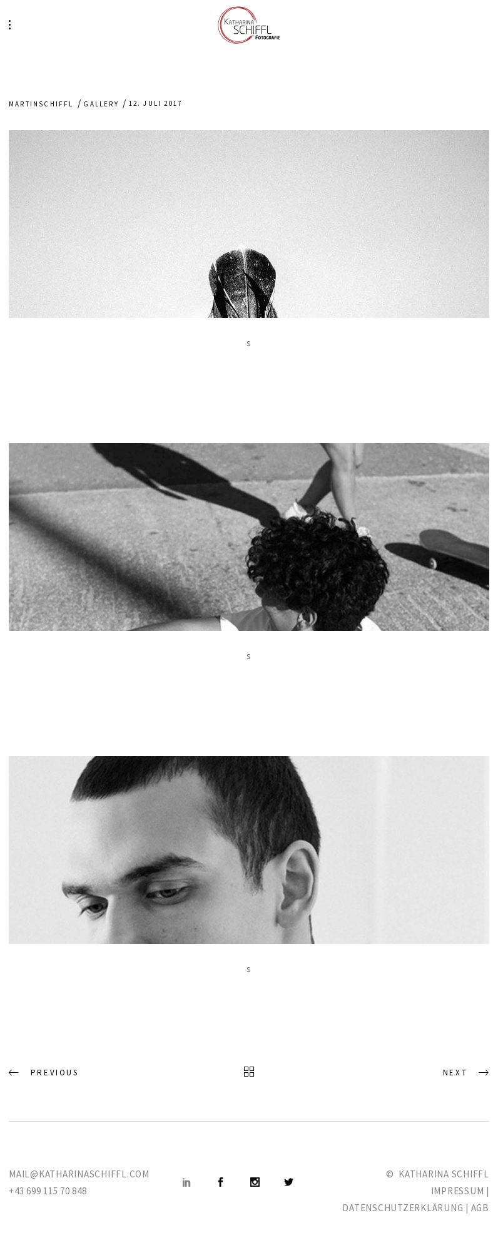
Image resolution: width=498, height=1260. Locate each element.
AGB (480, 1208)
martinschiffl (41, 104)
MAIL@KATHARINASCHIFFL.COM (79, 1174)
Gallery (100, 104)
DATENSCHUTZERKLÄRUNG (402, 1208)
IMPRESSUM (457, 1191)
